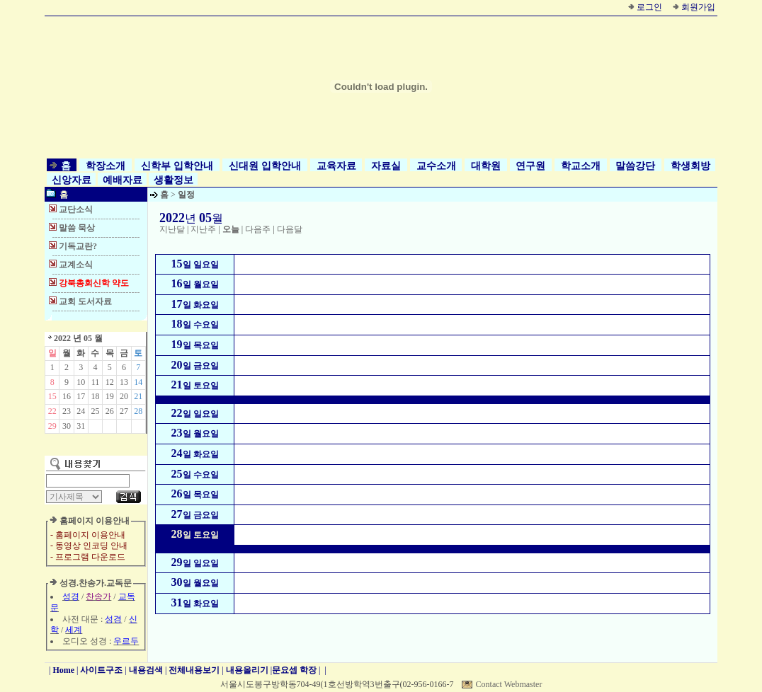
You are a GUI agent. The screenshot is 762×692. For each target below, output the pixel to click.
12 (110, 382)
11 (95, 382)
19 (110, 396)
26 (110, 411)
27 (124, 411)
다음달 (289, 229)
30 (66, 426)
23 (66, 411)
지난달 (172, 229)
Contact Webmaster (509, 684)
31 (80, 426)
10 (80, 382)
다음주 (258, 229)
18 (95, 396)
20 (124, 396)
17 (80, 396)
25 (95, 411)
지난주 (203, 229)
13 (124, 382)
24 (80, 411)
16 (66, 396)
